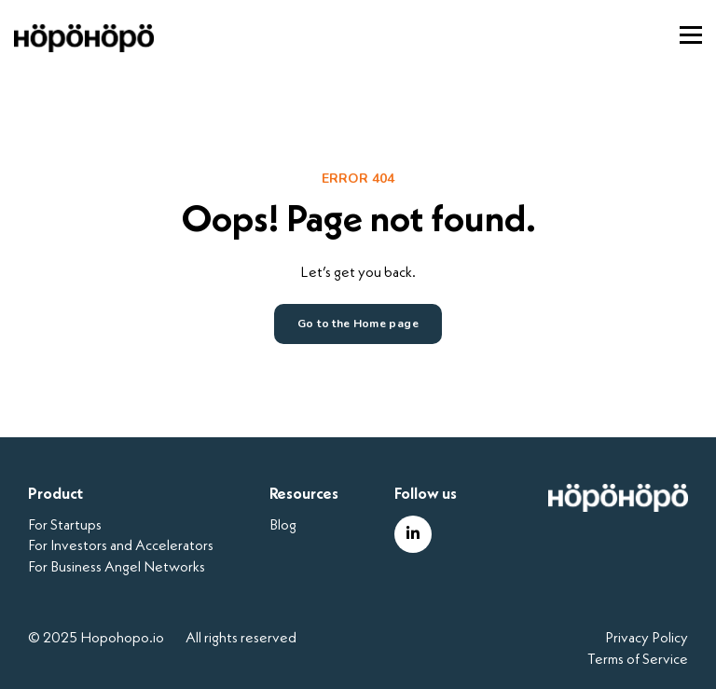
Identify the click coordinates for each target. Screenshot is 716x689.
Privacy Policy (646, 638)
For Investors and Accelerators (120, 546)
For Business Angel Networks (116, 567)
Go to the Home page (358, 323)
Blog (282, 525)
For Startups (65, 525)
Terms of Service (637, 660)
